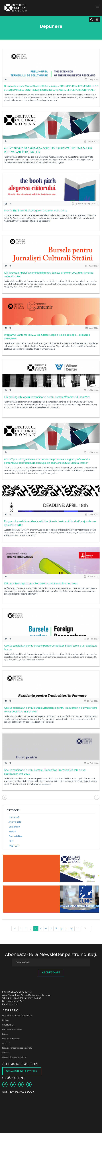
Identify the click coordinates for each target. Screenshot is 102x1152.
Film (10, 841)
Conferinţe (14, 826)
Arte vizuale (14, 822)
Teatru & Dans (15, 836)
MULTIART (14, 846)
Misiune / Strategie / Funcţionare (17, 1015)
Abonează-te (51, 972)
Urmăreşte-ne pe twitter (21, 1071)
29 (71, 928)
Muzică (12, 831)
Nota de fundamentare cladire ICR (17, 1048)
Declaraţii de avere (10, 1039)
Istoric (5, 1034)
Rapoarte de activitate (12, 1029)
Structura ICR (8, 1025)
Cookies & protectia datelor (14, 1057)
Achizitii (6, 1043)
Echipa (5, 1020)
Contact (5, 1052)
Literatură (13, 817)
